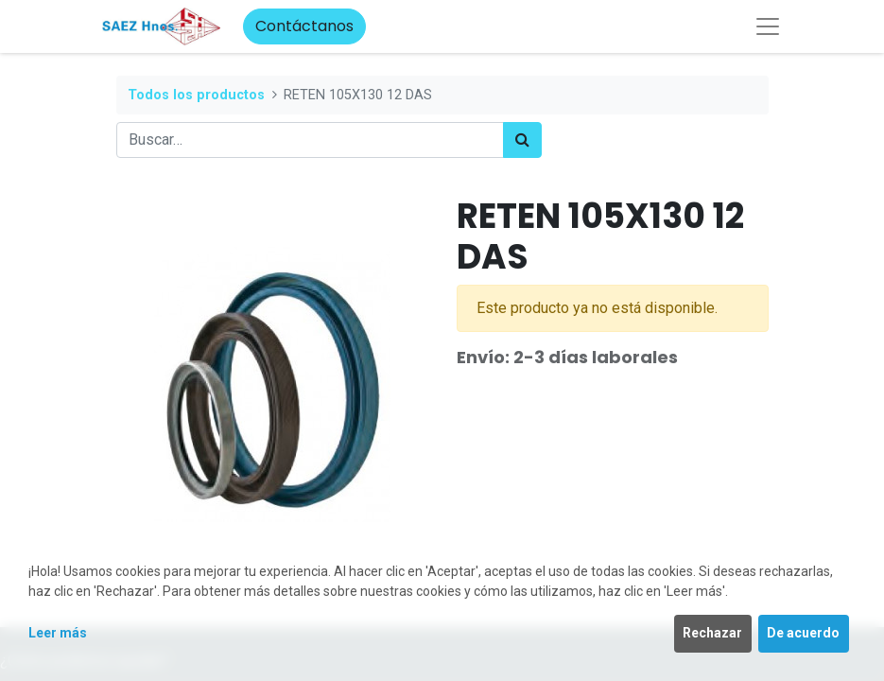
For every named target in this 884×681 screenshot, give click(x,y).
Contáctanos (304, 26)
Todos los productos (196, 95)
